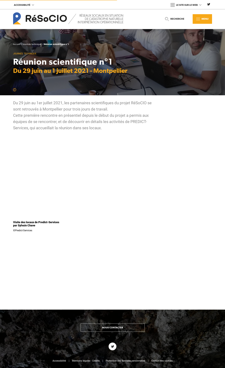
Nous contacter (112, 289)
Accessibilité (24, 5)
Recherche (174, 19)
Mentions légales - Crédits (86, 323)
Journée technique (32, 44)
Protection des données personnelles (125, 323)
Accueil (16, 44)
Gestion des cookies (162, 323)
